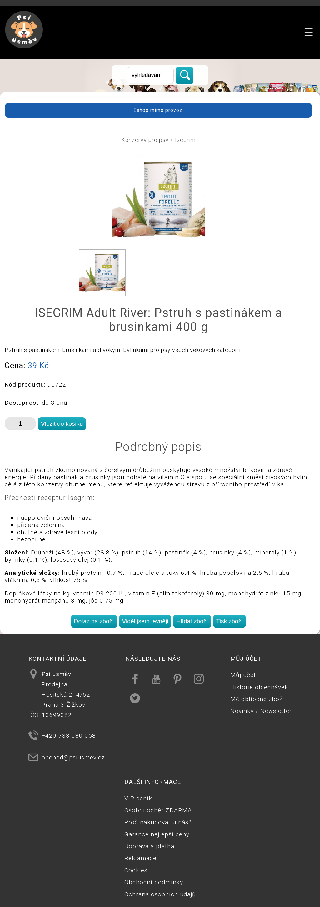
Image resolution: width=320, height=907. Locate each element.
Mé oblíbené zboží (257, 699)
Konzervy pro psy (145, 140)
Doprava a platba (149, 846)
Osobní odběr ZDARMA (158, 810)
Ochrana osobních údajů (160, 894)
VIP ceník (138, 798)
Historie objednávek (259, 687)
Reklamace (140, 858)
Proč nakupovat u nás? (158, 822)
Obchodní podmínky (153, 882)
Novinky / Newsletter (261, 710)
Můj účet (243, 675)
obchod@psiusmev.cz (73, 757)
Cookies (136, 870)
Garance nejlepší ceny (156, 834)
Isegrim (185, 140)
